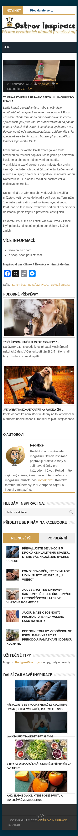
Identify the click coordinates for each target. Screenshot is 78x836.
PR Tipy (26, 88)
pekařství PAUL (38, 284)
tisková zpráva (60, 284)
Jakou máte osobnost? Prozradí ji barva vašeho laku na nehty (43, 617)
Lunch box (19, 284)
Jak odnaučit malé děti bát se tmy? (30, 736)
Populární (57, 538)
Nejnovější (21, 538)
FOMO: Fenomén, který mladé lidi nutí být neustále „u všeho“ (46, 575)
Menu (7, 47)
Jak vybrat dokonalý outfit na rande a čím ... (33, 409)
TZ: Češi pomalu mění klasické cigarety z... (31, 342)
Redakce (43, 84)
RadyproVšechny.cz (29, 662)
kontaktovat (45, 480)
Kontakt (15, 825)
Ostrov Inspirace (52, 820)
